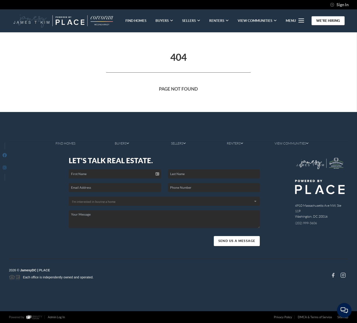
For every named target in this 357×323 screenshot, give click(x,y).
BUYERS (164, 21)
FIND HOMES (135, 21)
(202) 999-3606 (306, 223)
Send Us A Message (236, 241)
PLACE (44, 270)
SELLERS (191, 21)
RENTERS (219, 21)
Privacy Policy (283, 317)
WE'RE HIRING (328, 21)
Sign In (339, 5)
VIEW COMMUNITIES (257, 21)
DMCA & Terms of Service (315, 317)
